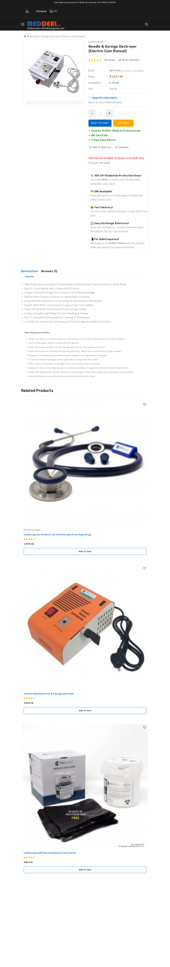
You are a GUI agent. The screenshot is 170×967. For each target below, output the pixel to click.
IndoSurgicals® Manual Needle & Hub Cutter (50, 853)
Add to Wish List (102, 147)
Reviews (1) (49, 271)
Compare (41, 11)
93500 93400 (117, 243)
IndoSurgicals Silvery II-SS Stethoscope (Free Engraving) (57, 534)
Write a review (129, 60)
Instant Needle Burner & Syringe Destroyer (49, 693)
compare (123, 147)
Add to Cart (100, 123)
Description (29, 271)
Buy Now (123, 123)
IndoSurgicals (96, 41)
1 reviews (109, 60)
